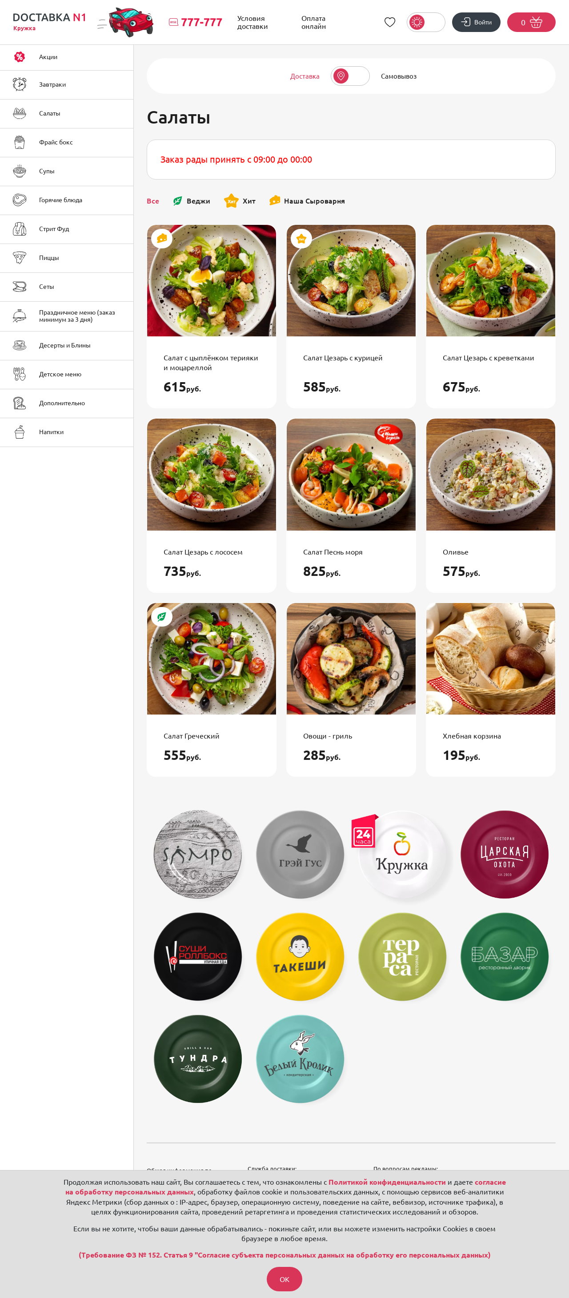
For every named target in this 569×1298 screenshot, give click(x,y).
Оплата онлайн (313, 22)
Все (153, 201)
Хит (240, 200)
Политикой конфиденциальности (387, 1182)
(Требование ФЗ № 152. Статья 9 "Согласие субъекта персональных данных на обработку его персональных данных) (285, 1255)
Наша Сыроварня (307, 201)
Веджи (191, 201)
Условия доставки (252, 22)
